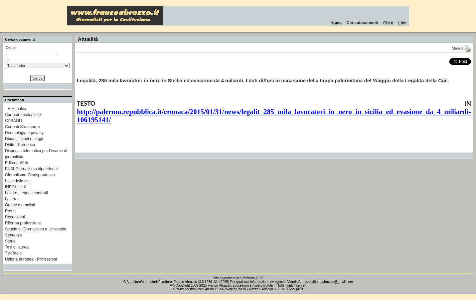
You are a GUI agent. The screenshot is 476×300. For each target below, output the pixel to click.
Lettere (11, 199)
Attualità (19, 108)
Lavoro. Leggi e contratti (26, 193)
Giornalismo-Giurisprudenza (30, 175)
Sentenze (13, 235)
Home (336, 23)
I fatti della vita (18, 181)
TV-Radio (13, 253)
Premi (10, 211)
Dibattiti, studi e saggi (24, 138)
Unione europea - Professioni (31, 259)
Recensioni (15, 217)
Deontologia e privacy (24, 132)
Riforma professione (23, 223)
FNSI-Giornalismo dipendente (31, 169)
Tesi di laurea (17, 247)
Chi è (388, 23)
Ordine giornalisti (20, 205)
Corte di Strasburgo (22, 126)
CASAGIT (14, 120)
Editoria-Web (16, 163)
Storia (10, 241)
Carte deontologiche (23, 114)
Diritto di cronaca (20, 144)
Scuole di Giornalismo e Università (35, 229)
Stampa (461, 48)
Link (402, 23)
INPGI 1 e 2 (15, 187)
